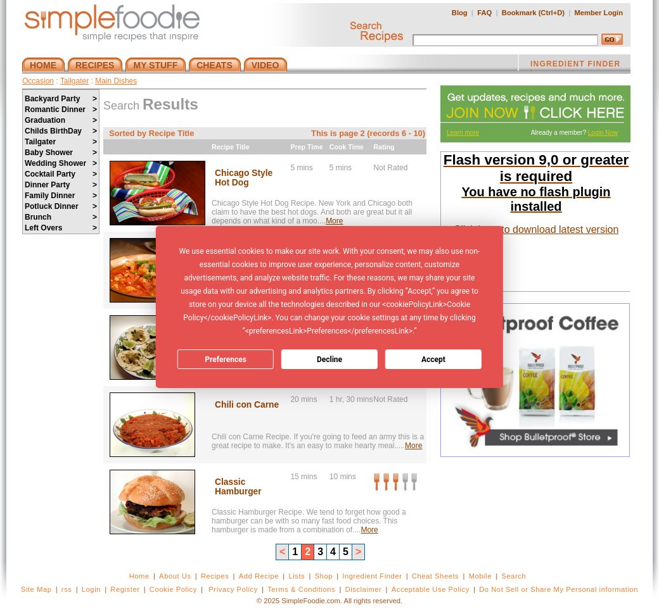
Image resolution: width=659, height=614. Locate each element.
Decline (329, 359)
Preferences (225, 359)
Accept (433, 359)
